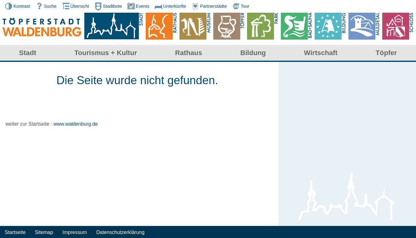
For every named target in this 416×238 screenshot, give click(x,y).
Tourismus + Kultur (105, 53)
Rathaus (188, 53)
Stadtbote (108, 6)
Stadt (27, 53)
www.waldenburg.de (75, 124)
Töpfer (386, 53)
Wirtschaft (321, 53)
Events (137, 6)
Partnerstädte (209, 6)
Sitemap (44, 232)
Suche (45, 6)
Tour (240, 6)
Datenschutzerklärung (120, 232)
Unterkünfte (170, 6)
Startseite (15, 232)
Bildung (253, 53)
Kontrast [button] (17, 6)
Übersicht (75, 6)
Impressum (74, 232)
